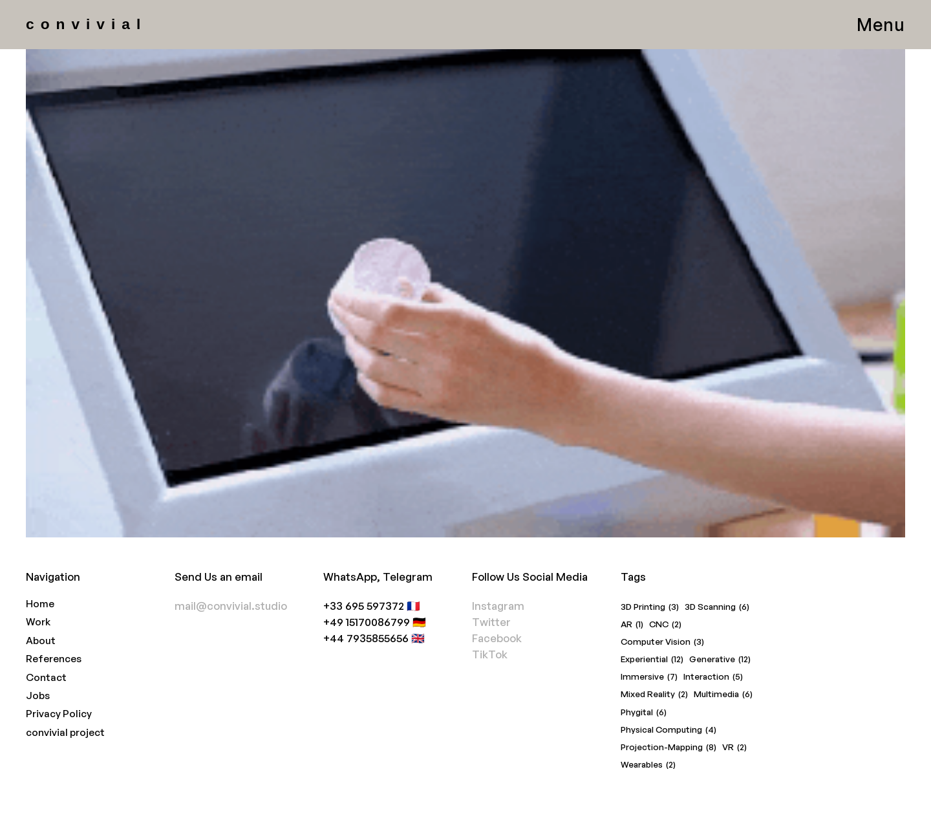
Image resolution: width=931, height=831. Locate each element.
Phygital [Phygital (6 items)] (644, 712)
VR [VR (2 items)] (734, 747)
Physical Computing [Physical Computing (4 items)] (668, 730)
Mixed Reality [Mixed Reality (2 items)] (654, 694)
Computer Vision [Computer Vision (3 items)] (662, 642)
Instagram (498, 605)
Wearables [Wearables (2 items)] (648, 765)
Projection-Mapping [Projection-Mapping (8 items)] (668, 747)
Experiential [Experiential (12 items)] (652, 659)
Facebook (497, 638)
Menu (881, 24)
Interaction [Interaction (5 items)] (713, 677)
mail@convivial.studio (231, 605)
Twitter (491, 622)
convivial (86, 24)
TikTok (490, 654)
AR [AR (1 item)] (632, 624)
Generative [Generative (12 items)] (720, 659)
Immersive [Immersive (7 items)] (649, 677)
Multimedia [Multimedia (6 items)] (723, 694)
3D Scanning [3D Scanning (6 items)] (717, 607)
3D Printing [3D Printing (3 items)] (650, 607)
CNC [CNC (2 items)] (665, 624)
